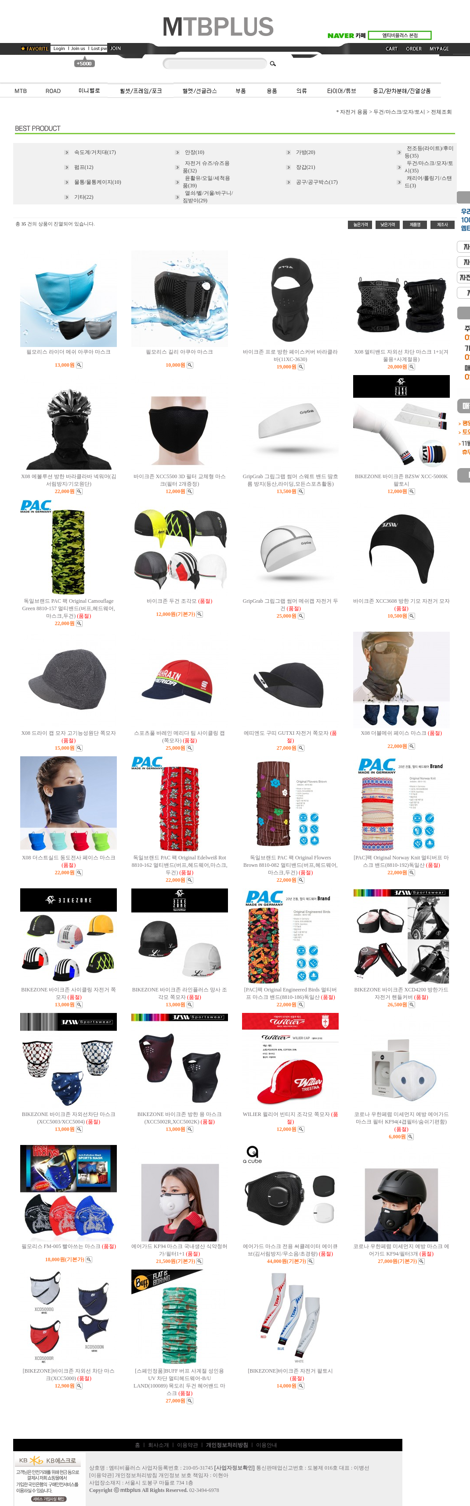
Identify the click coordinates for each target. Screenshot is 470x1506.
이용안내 (266, 1445)
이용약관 (187, 1445)
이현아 (220, 1475)
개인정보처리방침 (136, 1475)
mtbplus (130, 1490)
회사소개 (158, 1445)
